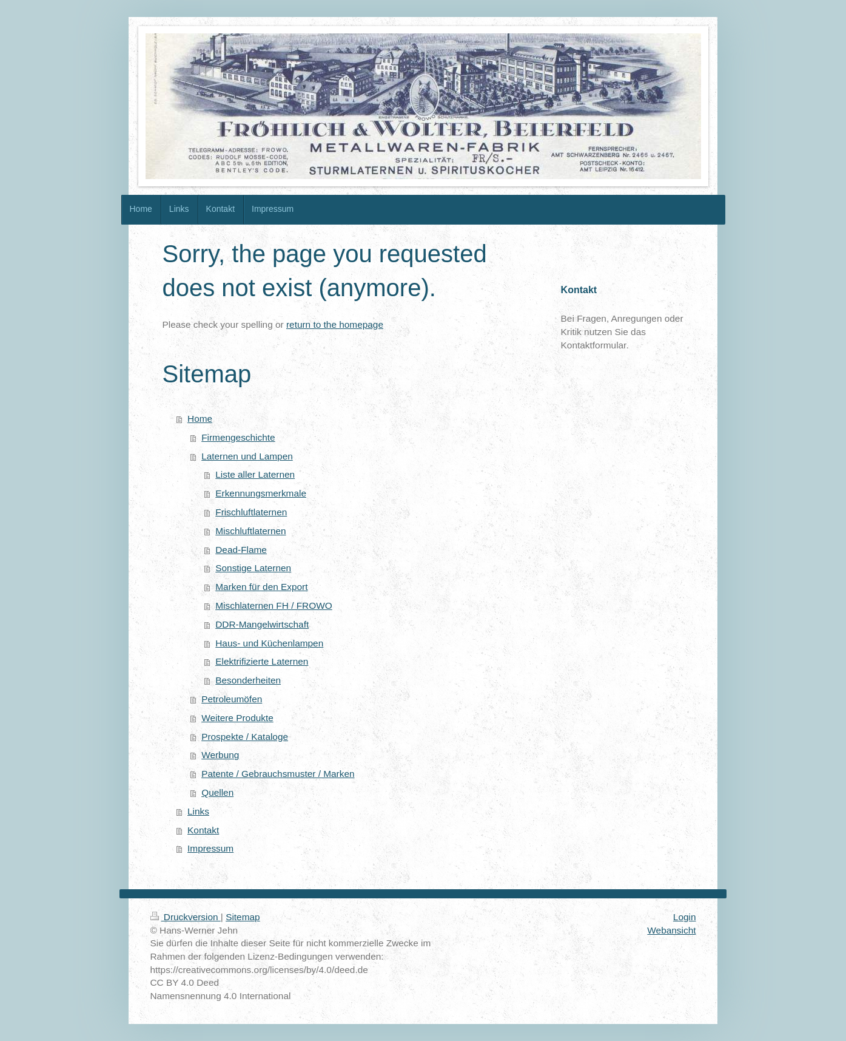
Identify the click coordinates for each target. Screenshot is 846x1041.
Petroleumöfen (231, 699)
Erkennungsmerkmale (260, 493)
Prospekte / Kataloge (244, 736)
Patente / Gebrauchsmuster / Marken (277, 773)
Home (199, 418)
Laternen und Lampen (247, 456)
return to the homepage (334, 324)
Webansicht (671, 930)
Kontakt (203, 830)
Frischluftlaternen (251, 512)
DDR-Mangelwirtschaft (262, 624)
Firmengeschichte (238, 437)
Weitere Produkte (237, 718)
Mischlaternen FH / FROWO (273, 605)
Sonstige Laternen (253, 568)
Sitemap (243, 917)
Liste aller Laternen (255, 474)
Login (684, 917)
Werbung (220, 755)
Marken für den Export (261, 587)
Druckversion (185, 917)
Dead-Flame (241, 549)
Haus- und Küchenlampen (269, 643)
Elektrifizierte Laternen (261, 661)
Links (198, 811)
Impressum (210, 848)
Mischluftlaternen (250, 531)
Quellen (217, 792)
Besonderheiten (248, 680)
